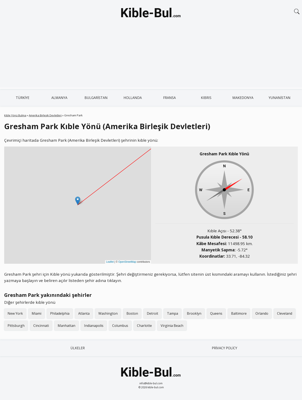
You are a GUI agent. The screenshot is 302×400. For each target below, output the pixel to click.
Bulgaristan (96, 97)
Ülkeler (77, 348)
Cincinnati (41, 325)
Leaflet (110, 261)
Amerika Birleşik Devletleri (45, 115)
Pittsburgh (16, 325)
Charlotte (144, 325)
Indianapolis (93, 325)
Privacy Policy (224, 348)
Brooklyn (194, 313)
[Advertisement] (151, 58)
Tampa (172, 313)
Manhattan (66, 325)
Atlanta (84, 313)
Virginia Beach (172, 325)
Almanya (59, 97)
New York (15, 313)
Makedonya (242, 97)
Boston (132, 313)
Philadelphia (59, 313)
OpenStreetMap (127, 261)
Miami (36, 313)
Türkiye (22, 97)
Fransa (169, 97)
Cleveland (284, 313)
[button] (77, 200)
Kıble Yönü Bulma (15, 115)
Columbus (120, 325)
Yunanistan (279, 97)
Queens (216, 313)
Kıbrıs (206, 97)
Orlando (261, 313)
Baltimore (239, 313)
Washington (108, 313)
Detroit (152, 313)
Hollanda (133, 97)
